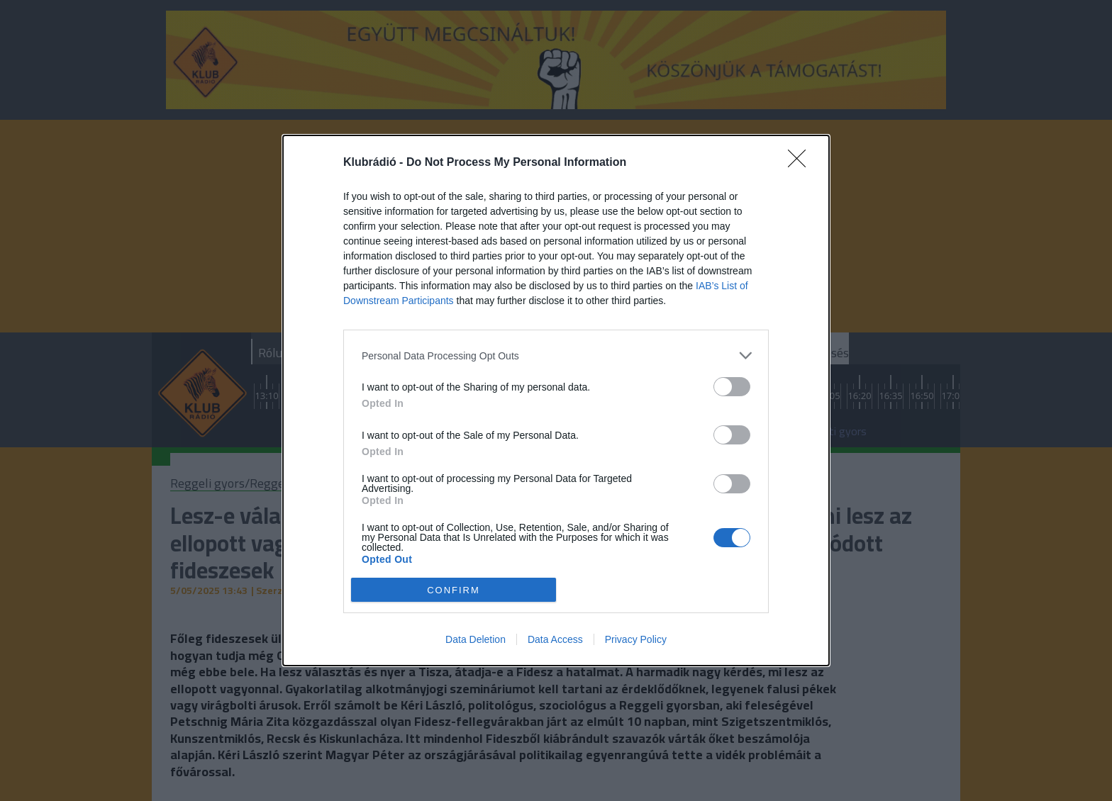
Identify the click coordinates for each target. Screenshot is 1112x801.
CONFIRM (453, 589)
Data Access (555, 639)
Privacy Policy (636, 639)
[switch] (731, 386)
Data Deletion (475, 639)
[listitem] (556, 355)
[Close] (801, 163)
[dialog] (556, 400)
